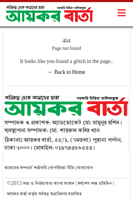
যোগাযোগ (84, 168)
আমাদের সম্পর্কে (18, 168)
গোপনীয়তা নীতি (61, 168)
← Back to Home (66, 72)
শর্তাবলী (40, 168)
